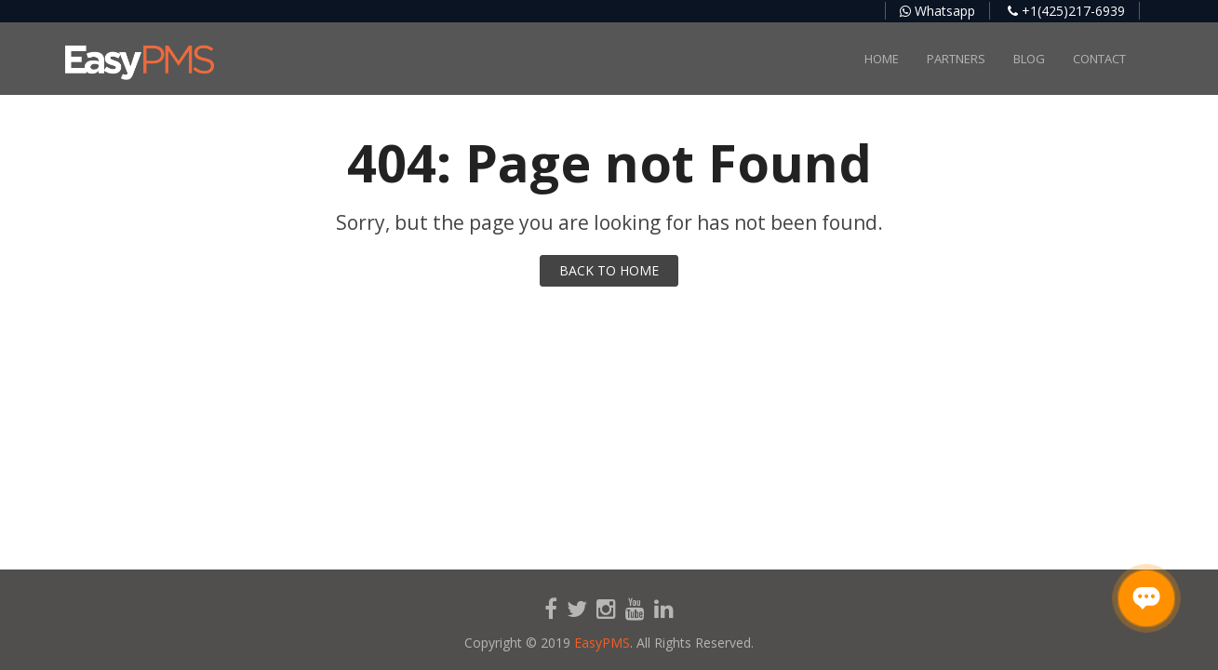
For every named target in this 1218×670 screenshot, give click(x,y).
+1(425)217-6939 (1066, 11)
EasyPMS (602, 642)
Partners (956, 58)
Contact (1099, 58)
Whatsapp (937, 11)
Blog (1029, 58)
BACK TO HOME (609, 270)
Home (881, 58)
